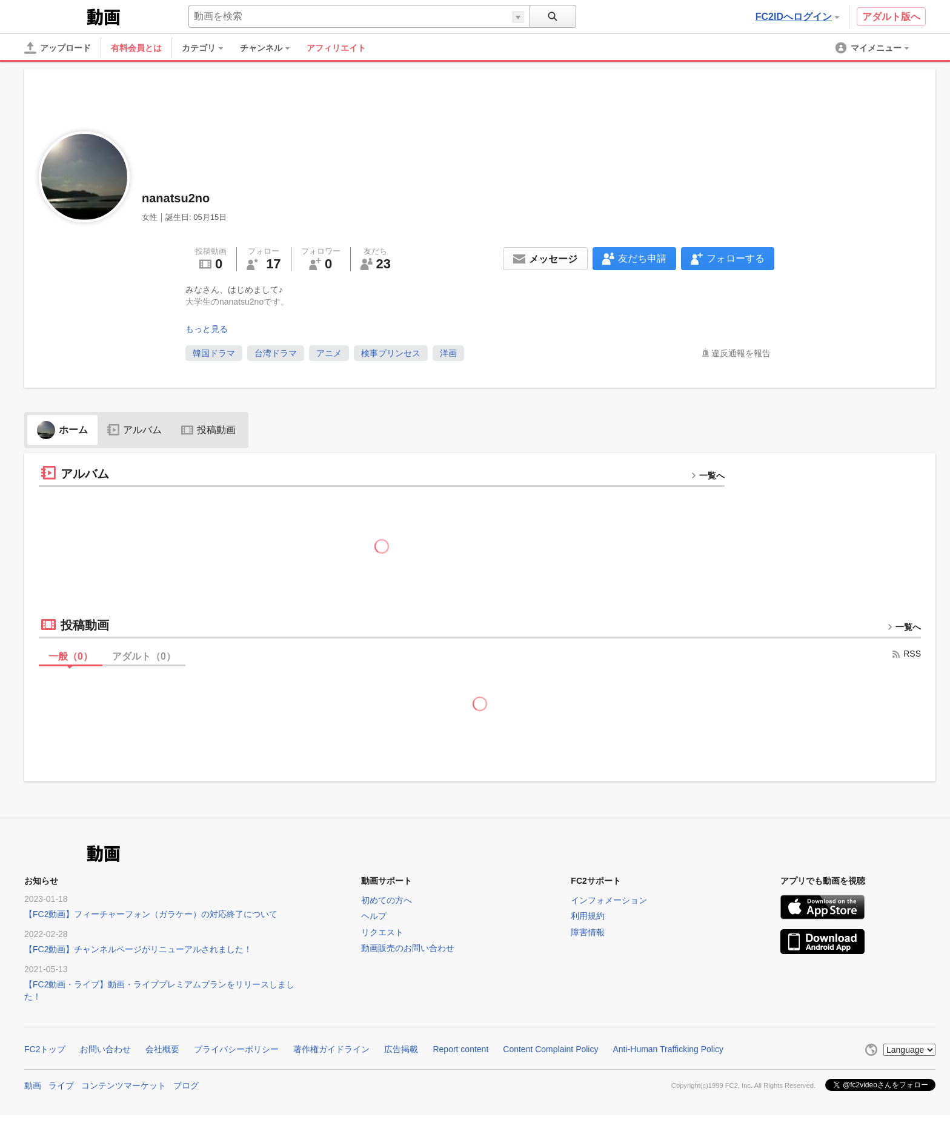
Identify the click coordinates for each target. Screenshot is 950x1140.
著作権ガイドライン (331, 1049)
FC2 (54, 15)
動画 (32, 1085)
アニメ (329, 353)
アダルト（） (144, 656)
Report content (460, 1049)
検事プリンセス (390, 353)
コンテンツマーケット (123, 1085)
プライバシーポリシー (236, 1049)
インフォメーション (609, 900)
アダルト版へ (891, 17)
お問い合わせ (105, 1049)
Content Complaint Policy (550, 1049)
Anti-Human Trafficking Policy (668, 1049)
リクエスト (382, 932)
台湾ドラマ (275, 353)
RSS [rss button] (906, 653)
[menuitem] (208, 48)
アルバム (134, 430)
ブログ (186, 1085)
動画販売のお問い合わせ (407, 948)
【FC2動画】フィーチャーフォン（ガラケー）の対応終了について (150, 914)
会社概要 (162, 1049)
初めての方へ (386, 900)
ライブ (61, 1085)
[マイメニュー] (873, 48)
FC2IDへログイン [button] (797, 17)
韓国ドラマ (214, 353)
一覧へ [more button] (708, 475)
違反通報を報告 (741, 353)
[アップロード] (57, 48)
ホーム (62, 430)
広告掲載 (401, 1049)
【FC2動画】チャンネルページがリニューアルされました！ (138, 949)
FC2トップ (44, 1049)
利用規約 (588, 916)
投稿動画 (208, 430)
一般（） (70, 656)
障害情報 (588, 932)
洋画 (448, 353)
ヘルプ (374, 916)
